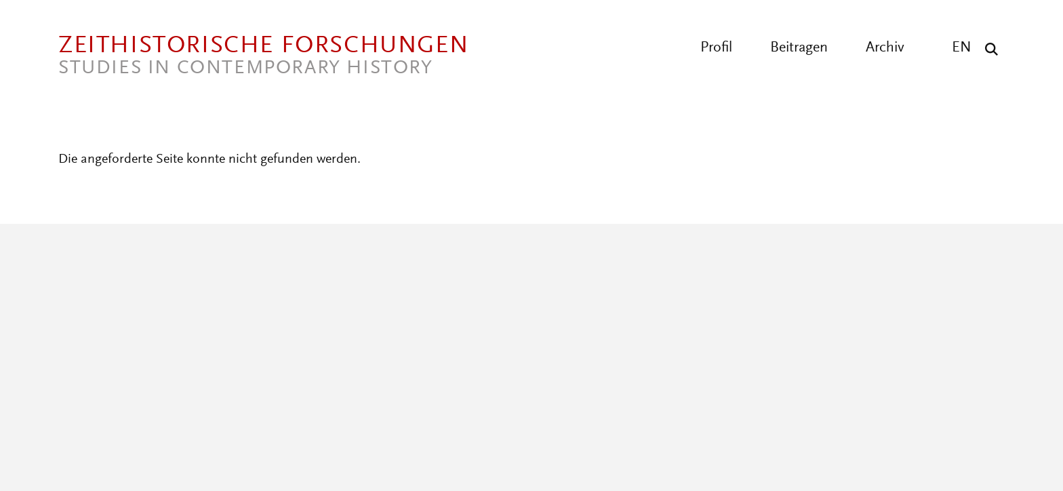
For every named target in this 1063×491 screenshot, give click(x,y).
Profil (716, 48)
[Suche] (988, 48)
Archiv (885, 48)
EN (961, 48)
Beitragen (799, 48)
